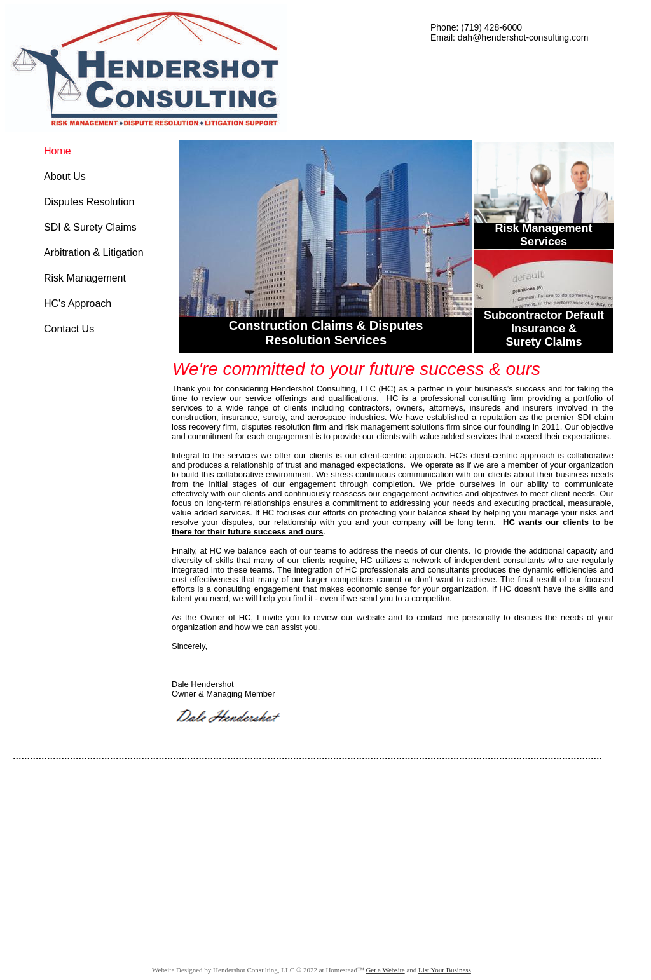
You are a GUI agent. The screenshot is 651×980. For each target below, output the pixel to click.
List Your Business (444, 970)
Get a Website (385, 970)
